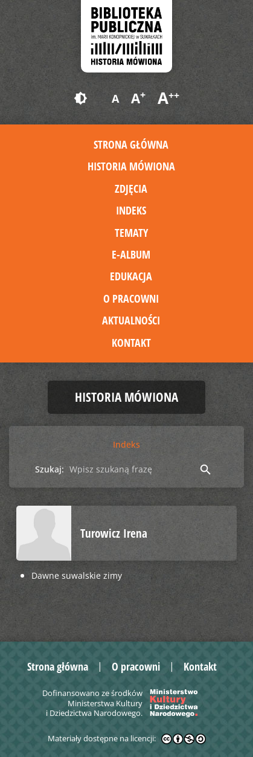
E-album (131, 254)
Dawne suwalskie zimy (76, 575)
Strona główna (131, 144)
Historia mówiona (131, 166)
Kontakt (131, 342)
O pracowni (131, 298)
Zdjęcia (131, 188)
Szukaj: (49, 469)
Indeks (131, 210)
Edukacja (131, 276)
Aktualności (131, 320)
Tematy (131, 232)
